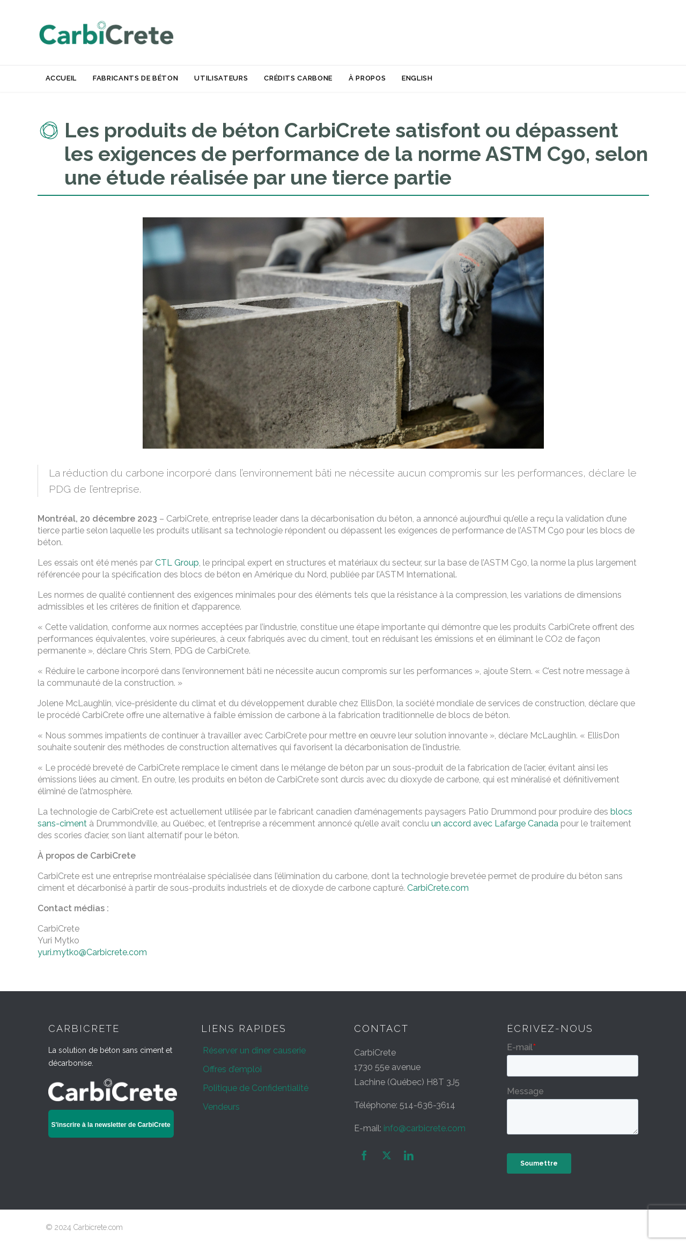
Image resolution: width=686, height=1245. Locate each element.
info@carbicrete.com (424, 1128)
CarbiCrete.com (438, 888)
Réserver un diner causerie (254, 1050)
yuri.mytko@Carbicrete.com (92, 952)
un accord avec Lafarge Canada (494, 823)
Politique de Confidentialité (255, 1088)
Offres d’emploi (232, 1069)
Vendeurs (221, 1107)
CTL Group (177, 563)
